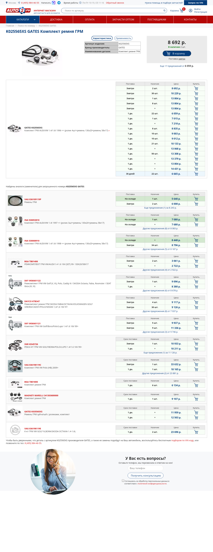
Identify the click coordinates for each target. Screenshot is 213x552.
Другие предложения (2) (160, 373)
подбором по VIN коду (182, 440)
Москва (12, 2)
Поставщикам (156, 19)
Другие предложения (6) (160, 290)
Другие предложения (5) (160, 249)
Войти (197, 9)
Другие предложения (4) (160, 269)
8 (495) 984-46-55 (30, 2)
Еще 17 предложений (177, 66)
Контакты (190, 19)
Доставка (56, 19)
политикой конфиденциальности (152, 483)
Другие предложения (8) (160, 228)
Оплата (90, 19)
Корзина (174, 10)
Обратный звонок (115, 2)
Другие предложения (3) (160, 331)
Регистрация (200, 11)
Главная (10, 25)
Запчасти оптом (123, 19)
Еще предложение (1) (160, 207)
